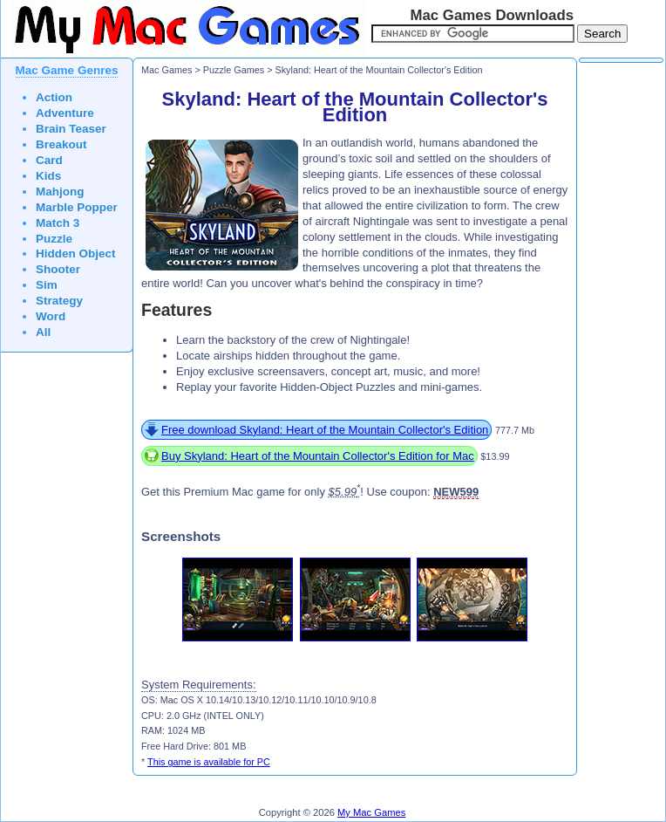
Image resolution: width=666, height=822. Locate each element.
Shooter (58, 269)
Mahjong (60, 191)
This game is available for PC (208, 762)
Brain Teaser (71, 128)
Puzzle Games (233, 70)
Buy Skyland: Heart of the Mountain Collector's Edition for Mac (317, 455)
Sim (47, 284)
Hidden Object (76, 253)
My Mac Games (371, 812)
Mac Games (166, 70)
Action (54, 97)
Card (49, 160)
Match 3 (57, 222)
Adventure (65, 113)
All (43, 332)
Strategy (59, 300)
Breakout (61, 144)
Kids (48, 175)
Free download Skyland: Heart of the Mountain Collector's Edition (324, 429)
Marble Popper (77, 207)
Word (50, 316)
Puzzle (54, 238)
